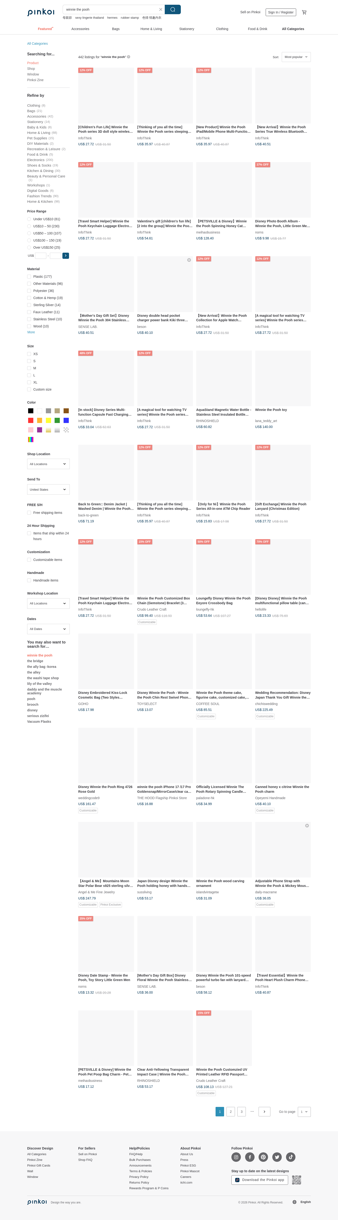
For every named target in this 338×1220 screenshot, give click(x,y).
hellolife (260, 609)
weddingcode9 (89, 798)
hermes (112, 17)
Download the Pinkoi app (259, 1180)
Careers (185, 1177)
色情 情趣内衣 (152, 17)
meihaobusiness (208, 232)
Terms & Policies (140, 1171)
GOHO (83, 704)
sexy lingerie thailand (89, 17)
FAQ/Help (136, 1154)
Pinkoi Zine (35, 80)
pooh (31, 699)
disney (32, 710)
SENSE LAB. (88, 326)
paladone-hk (205, 798)
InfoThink (85, 138)
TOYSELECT (147, 704)
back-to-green (88, 515)
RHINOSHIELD (207, 421)
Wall (30, 1171)
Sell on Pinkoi (250, 12)
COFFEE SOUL (208, 704)
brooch (32, 704)
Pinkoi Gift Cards (38, 1165)
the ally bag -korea (41, 667)
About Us (186, 1154)
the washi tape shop (43, 678)
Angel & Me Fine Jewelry (96, 892)
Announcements (140, 1165)
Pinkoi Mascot (189, 1171)
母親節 (67, 17)
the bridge (35, 661)
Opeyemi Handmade (270, 798)
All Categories (37, 43)
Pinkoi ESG (188, 1165)
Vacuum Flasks (39, 721)
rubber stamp (130, 17)
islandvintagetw (207, 892)
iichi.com (186, 1182)
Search (173, 9)
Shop (31, 68)
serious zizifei (38, 716)
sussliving (144, 892)
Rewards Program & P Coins (149, 1188)
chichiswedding (266, 704)
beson (141, 326)
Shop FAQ (85, 1160)
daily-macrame (266, 892)
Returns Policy (139, 1182)
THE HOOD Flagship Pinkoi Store (162, 798)
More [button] (31, 332)
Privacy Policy (138, 1177)
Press (184, 1160)
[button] (65, 256)
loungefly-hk (205, 609)
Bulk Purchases (140, 1160)
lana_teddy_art (266, 421)
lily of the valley (39, 684)
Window (33, 74)
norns (259, 232)
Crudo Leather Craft (152, 609)
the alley (33, 672)
